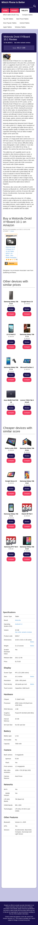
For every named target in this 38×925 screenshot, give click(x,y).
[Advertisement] (19, 592)
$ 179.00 (27, 302)
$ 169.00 (11, 304)
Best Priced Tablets (22, 19)
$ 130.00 (27, 450)
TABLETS (24, 10)
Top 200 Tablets (8, 19)
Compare (11, 314)
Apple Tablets (7, 27)
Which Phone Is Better (13, 2)
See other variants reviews (22, 42)
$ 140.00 (11, 482)
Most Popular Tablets (9, 23)
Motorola (18, 620)
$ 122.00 (27, 483)
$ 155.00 (11, 516)
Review (11, 309)
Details (12, 231)
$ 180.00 (11, 335)
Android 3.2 (18, 624)
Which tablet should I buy (11, 15)
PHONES (14, 10)
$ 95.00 (11, 548)
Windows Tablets (20, 27)
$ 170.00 (11, 369)
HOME (5, 10)
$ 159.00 (11, 449)
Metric (32, 642)
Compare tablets (27, 15)
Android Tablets (24, 23)
